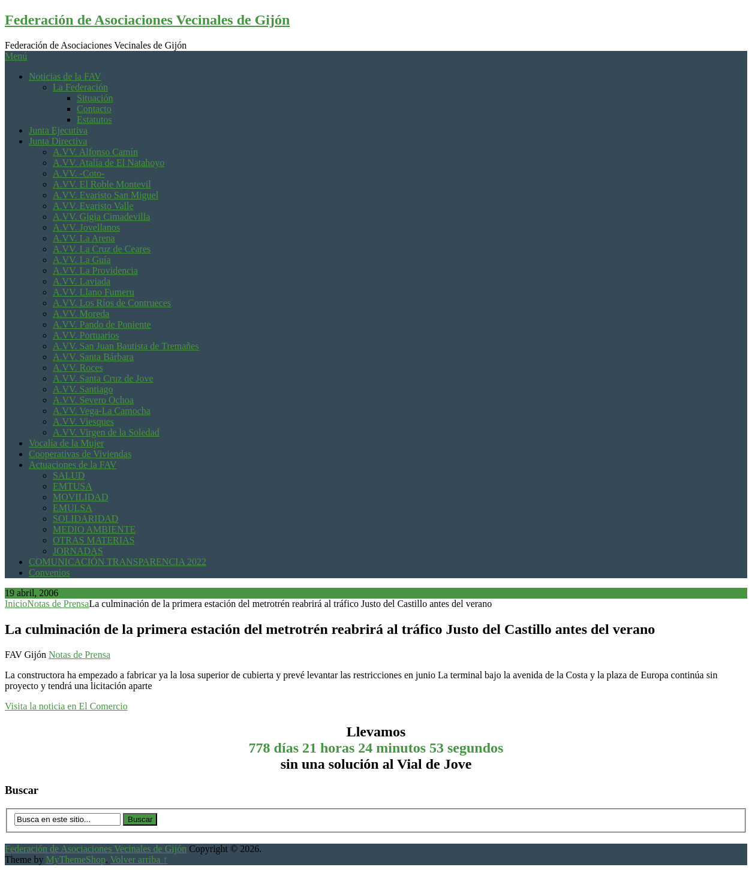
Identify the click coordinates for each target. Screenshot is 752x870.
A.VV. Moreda (81, 314)
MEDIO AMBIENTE (94, 529)
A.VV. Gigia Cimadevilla (101, 217)
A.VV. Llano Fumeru (93, 292)
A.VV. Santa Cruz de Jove (103, 378)
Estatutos (94, 119)
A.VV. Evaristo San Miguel (105, 195)
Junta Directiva (58, 141)
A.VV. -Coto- (78, 173)
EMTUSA (72, 486)
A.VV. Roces (78, 367)
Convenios (49, 572)
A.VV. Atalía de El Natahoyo (108, 163)
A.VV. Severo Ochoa (93, 400)
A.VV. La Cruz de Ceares (102, 249)
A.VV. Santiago (83, 389)
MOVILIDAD (80, 497)
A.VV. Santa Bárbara (93, 357)
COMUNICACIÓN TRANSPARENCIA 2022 (117, 562)
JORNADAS (78, 551)
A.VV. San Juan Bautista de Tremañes (126, 346)
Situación (95, 98)
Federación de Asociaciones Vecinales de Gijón (147, 20)
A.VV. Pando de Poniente (102, 324)
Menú (16, 56)
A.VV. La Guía (82, 260)
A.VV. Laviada (81, 281)
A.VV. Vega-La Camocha (102, 411)
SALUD (69, 475)
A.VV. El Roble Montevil (102, 184)
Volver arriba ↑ (139, 859)
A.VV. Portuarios (86, 335)
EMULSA (72, 508)
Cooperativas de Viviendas (80, 454)
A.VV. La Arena (84, 238)
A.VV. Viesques (83, 421)
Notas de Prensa (58, 604)
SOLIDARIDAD (85, 518)
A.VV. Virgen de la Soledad (106, 432)
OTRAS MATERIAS (93, 540)
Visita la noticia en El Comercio (66, 706)
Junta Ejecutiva (58, 130)
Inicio (16, 604)
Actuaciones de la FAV (72, 465)
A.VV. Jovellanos (86, 227)
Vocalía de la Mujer (66, 443)
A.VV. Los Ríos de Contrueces (112, 303)
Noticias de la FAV (65, 76)
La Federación (80, 87)
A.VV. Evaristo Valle (93, 206)
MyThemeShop (76, 859)
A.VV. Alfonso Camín (95, 152)
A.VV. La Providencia (95, 270)
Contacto (94, 109)
